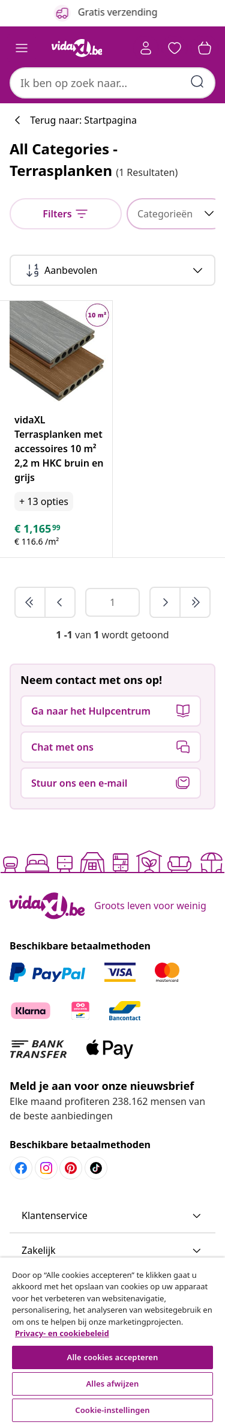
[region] (112, 1341)
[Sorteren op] (112, 270)
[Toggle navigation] (21, 48)
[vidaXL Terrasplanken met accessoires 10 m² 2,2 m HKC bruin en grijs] (60, 449)
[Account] (146, 48)
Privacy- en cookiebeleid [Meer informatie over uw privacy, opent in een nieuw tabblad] (62, 1333)
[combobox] (112, 82)
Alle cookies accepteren (112, 1357)
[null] (66, 213)
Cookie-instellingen (112, 1410)
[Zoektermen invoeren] (197, 81)
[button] (174, 48)
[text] (38, 528)
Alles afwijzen (112, 1383)
